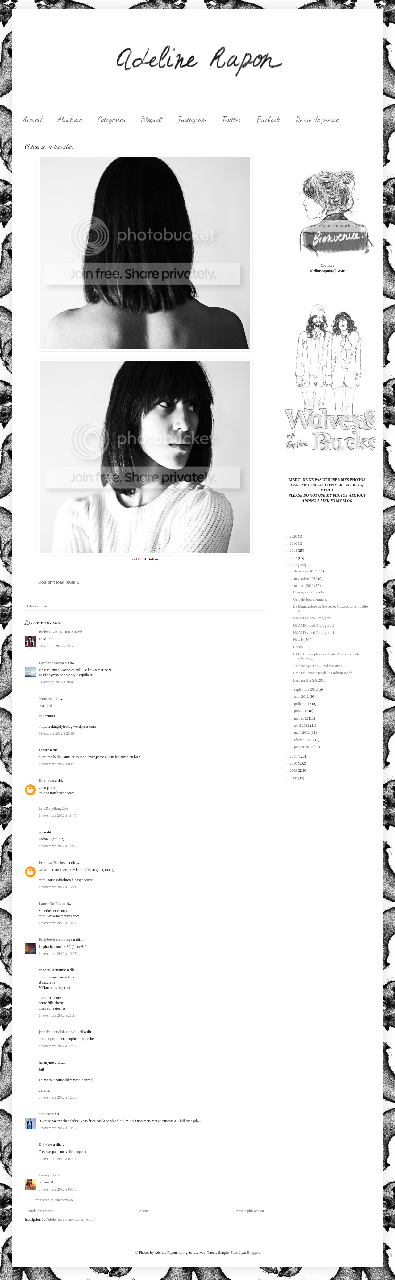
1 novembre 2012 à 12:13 (58, 846)
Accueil (32, 119)
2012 (294, 565)
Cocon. (298, 647)
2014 (294, 550)
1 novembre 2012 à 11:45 (57, 815)
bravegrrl (46, 1175)
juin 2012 (301, 711)
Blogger (253, 1252)
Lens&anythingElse (53, 808)
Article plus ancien (250, 1211)
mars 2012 (302, 732)
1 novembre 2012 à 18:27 (58, 923)
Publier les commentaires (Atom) (71, 1219)
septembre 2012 (306, 689)
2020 (294, 536)
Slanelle (45, 1114)
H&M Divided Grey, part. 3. (314, 618)
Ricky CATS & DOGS (56, 632)
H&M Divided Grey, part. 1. (314, 632)
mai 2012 (301, 718)
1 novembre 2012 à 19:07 (58, 954)
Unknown (46, 780)
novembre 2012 (306, 578)
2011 (294, 756)
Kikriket (45, 1144)
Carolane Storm (51, 663)
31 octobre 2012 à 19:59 (57, 646)
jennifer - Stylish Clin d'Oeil (61, 1032)
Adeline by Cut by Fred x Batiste (317, 666)
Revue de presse (317, 119)
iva (41, 832)
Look (44, 606)
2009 (294, 770)
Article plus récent (40, 1211)
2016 (294, 543)
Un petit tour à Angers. (310, 599)
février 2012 (303, 740)
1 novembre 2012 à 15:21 (58, 887)
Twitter (231, 119)
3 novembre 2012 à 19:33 (58, 1128)
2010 (294, 763)
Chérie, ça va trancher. (309, 592)
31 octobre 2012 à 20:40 (57, 682)
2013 (294, 558)
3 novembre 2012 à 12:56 (58, 1097)
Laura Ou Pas (50, 904)
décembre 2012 (306, 571)
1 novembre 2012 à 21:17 (58, 1015)
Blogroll (151, 119)
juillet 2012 (303, 704)
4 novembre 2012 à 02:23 (58, 1159)
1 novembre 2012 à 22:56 (58, 1046)
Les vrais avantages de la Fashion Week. (323, 673)
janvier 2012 (304, 747)
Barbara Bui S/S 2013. (309, 680)
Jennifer (45, 698)
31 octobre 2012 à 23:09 (57, 733)
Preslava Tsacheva (53, 863)
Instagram (192, 119)
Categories (112, 119)
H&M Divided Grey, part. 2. (314, 625)
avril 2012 (302, 725)
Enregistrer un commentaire (53, 1200)
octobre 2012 (304, 586)
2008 (294, 778)
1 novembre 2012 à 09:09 (58, 764)
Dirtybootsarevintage (55, 939)
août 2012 (302, 696)
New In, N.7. (302, 640)
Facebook (268, 119)
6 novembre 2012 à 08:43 (58, 1189)
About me (69, 119)
